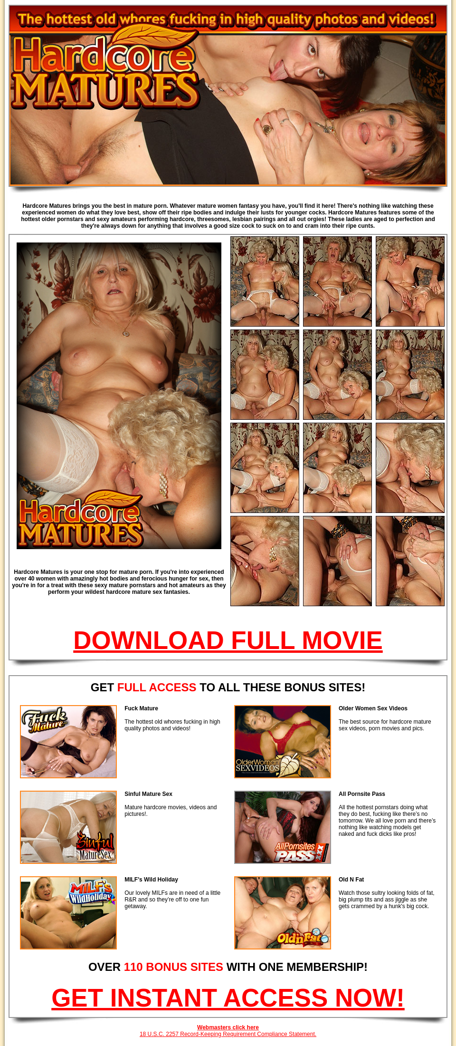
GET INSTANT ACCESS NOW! (228, 998)
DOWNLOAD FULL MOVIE (228, 640)
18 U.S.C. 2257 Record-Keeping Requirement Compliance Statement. (228, 1034)
